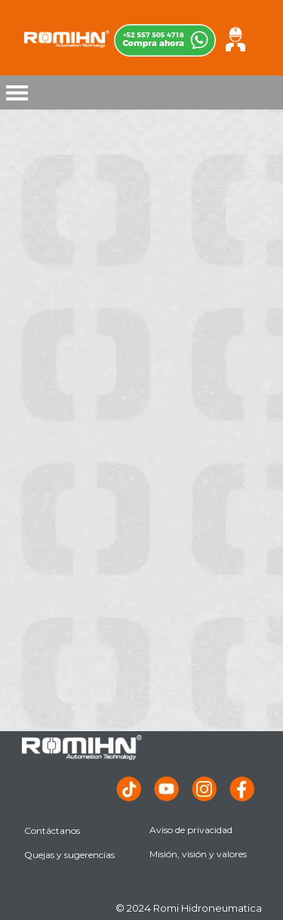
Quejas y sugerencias (69, 854)
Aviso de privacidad (190, 829)
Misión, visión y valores (198, 854)
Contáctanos (52, 830)
